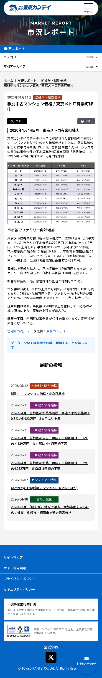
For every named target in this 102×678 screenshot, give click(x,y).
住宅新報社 (15, 331)
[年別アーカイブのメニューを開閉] (92, 66)
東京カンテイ (56, 331)
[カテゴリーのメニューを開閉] (92, 57)
